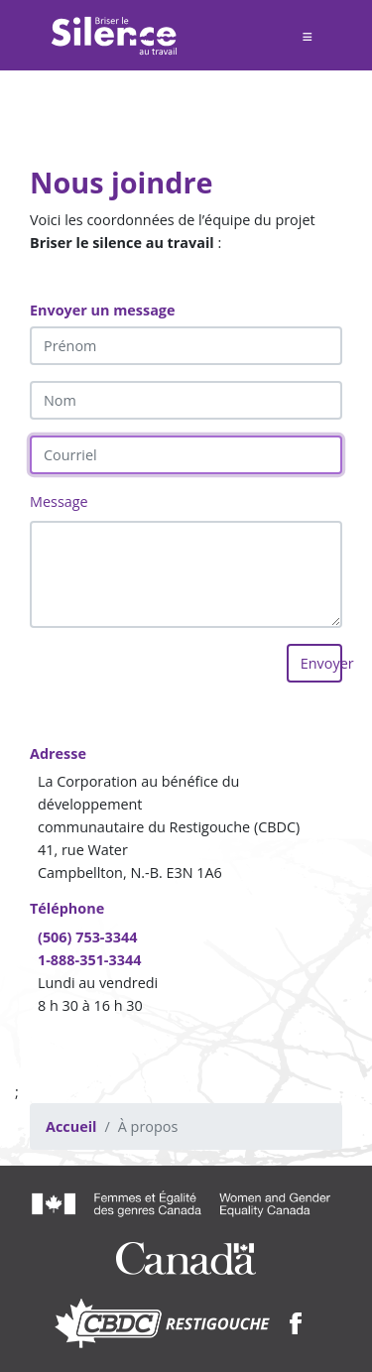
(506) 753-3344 (87, 937)
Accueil (71, 1126)
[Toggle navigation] (307, 36)
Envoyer (321, 663)
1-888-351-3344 (89, 959)
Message (59, 501)
